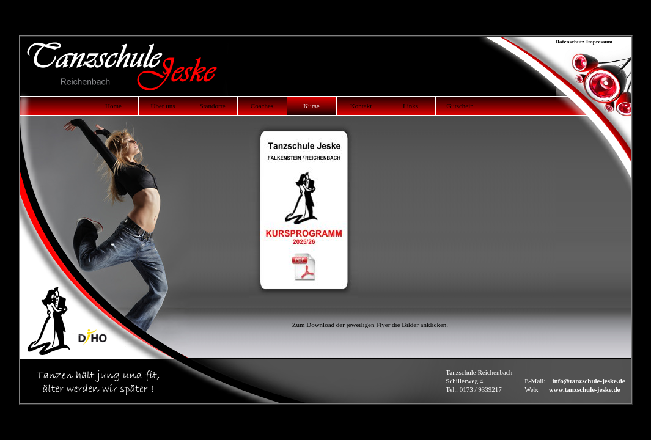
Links (410, 105)
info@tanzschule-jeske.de (588, 380)
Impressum (601, 41)
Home (113, 105)
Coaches (262, 105)
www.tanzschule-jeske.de (584, 389)
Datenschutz (570, 41)
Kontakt (361, 105)
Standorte (212, 105)
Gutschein (460, 105)
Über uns (162, 105)
